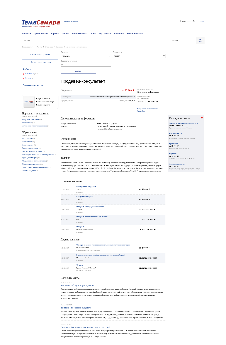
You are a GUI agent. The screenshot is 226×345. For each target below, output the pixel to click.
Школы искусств (29, 170)
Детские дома (27, 145)
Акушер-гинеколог (177, 164)
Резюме (28, 78)
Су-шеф (79, 265)
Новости (26, 33)
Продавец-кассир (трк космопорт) (90, 207)
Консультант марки (84, 197)
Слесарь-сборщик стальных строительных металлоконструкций (103, 245)
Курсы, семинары (29, 157)
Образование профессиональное (35, 167)
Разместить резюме (41, 54)
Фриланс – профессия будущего (76, 307)
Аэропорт (119, 33)
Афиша (55, 33)
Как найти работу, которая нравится (77, 285)
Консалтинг (27, 122)
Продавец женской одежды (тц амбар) (91, 217)
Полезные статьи (70, 277)
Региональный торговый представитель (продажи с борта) (100, 255)
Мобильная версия (71, 21)
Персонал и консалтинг (35, 113)
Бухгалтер (173, 143)
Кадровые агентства (30, 119)
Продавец (80, 227)
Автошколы (27, 138)
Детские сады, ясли (30, 148)
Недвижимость (80, 33)
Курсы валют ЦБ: (187, 21)
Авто (93, 33)
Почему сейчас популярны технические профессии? (85, 327)
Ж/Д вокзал (105, 33)
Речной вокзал (135, 33)
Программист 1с (176, 133)
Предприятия (41, 33)
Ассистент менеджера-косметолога (183, 123)
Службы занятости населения (34, 126)
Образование (29, 132)
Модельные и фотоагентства (34, 161)
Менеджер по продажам (86, 187)
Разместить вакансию (41, 62)
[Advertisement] (113, 7)
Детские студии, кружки (32, 151)
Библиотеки (27, 141)
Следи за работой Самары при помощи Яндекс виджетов (45, 102)
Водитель (173, 154)
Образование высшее (31, 164)
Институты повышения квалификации (38, 154)
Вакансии (29, 73)
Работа (65, 33)
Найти (78, 71)
